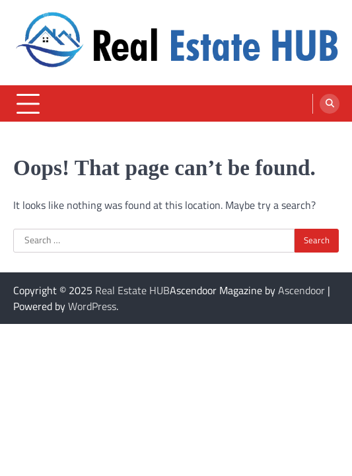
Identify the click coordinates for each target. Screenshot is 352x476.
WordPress (92, 306)
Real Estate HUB (132, 290)
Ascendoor (301, 290)
